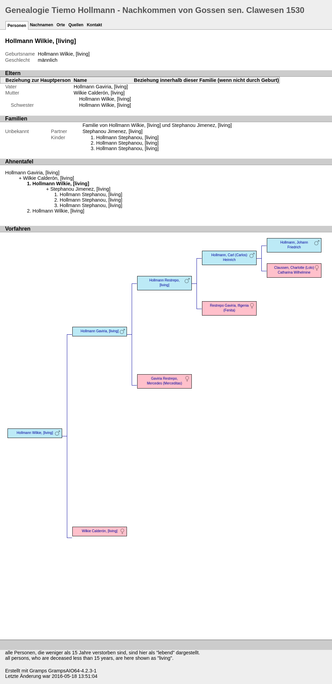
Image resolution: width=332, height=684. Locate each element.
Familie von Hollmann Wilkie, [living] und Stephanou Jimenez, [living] (157, 125)
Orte (61, 25)
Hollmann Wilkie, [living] (105, 99)
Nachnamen (41, 25)
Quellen (75, 25)
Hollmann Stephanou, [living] (127, 137)
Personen (17, 25)
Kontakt (94, 25)
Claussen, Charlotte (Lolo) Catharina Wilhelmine (294, 270)
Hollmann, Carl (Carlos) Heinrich (229, 257)
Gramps (38, 670)
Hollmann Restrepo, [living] (164, 282)
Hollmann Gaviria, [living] (101, 86)
